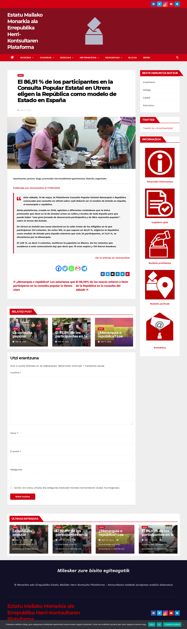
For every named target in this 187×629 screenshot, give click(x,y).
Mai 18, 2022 (21, 540)
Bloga (132, 57)
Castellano (149, 82)
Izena (14, 433)
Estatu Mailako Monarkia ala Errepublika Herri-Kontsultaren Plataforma (43, 612)
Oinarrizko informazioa (160, 181)
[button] (177, 57)
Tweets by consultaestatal (158, 128)
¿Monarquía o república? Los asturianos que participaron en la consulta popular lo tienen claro (44, 285)
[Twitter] (65, 268)
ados (152, 624)
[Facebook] (59, 268)
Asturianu (148, 105)
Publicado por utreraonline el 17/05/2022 (36, 188)
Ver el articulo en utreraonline (112, 257)
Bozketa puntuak (159, 303)
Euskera (27, 57)
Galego (147, 90)
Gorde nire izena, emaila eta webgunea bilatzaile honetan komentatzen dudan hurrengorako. (67, 487)
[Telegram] (84, 268)
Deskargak (113, 57)
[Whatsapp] (71, 268)
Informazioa (89, 57)
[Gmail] (78, 268)
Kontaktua (160, 347)
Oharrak (47, 57)
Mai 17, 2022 (108, 540)
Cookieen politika (172, 624)
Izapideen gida (159, 222)
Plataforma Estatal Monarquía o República (25, 544)
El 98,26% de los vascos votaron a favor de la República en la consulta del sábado (102, 285)
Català (146, 97)
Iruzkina (15, 372)
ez (159, 624)
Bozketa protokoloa (160, 263)
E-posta (15, 451)
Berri (146, 57)
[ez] (183, 624)
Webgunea (16, 469)
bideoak (66, 57)
